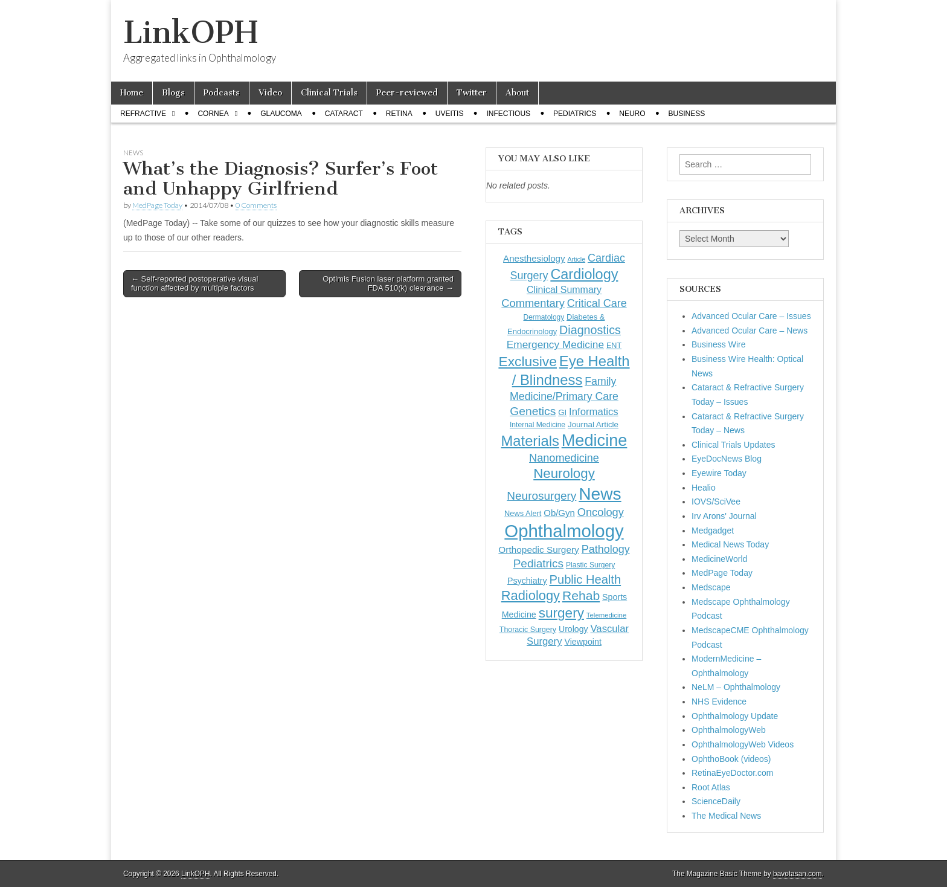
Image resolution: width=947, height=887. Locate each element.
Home (131, 93)
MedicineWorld (719, 559)
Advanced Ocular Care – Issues (751, 316)
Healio (704, 487)
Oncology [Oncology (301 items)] (600, 512)
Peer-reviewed (407, 93)
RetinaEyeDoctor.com (732, 773)
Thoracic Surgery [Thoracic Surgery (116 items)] (527, 629)
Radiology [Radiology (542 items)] (530, 595)
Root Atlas (711, 787)
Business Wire (718, 344)
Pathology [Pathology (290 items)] (606, 549)
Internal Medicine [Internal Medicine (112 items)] (537, 425)
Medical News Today (730, 544)
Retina (399, 113)
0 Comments (256, 205)
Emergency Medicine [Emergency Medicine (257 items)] (555, 344)
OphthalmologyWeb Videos (743, 744)
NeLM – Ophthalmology (736, 687)
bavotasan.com (797, 873)
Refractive (143, 113)
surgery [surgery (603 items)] (561, 613)
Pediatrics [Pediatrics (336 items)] (538, 563)
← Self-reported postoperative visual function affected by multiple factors (194, 283)
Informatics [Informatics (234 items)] (593, 412)
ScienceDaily (716, 801)
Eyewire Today (719, 473)
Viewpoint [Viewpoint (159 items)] (583, 642)
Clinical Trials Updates (733, 445)
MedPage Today (157, 205)
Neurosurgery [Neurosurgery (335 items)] (541, 495)
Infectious (508, 113)
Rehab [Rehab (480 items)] (581, 595)
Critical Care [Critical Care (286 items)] (597, 303)
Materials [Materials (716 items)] (530, 441)
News (133, 152)
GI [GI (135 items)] (562, 412)
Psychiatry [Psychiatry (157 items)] (527, 580)
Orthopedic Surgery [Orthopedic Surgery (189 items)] (538, 549)
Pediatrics (574, 113)
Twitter (472, 93)
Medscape (711, 587)
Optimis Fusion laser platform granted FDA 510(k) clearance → (388, 283)
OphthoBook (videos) (731, 759)
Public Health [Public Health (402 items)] (585, 579)
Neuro (632, 113)
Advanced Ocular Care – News (749, 330)
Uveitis (449, 113)
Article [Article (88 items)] (576, 259)
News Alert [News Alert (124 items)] (522, 513)
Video (270, 93)
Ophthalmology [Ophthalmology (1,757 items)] (563, 531)
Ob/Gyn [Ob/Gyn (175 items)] (559, 513)
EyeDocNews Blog (727, 458)
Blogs (173, 93)
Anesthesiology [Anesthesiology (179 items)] (534, 258)
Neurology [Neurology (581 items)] (564, 473)
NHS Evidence (719, 701)
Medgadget (713, 530)
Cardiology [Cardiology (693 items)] (584, 274)
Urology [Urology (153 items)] (573, 629)
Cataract (344, 113)
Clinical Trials (329, 93)
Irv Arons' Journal (724, 516)
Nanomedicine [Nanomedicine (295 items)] (564, 458)
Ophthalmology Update (735, 716)
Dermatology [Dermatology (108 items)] (544, 317)
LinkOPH (190, 32)
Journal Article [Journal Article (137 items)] (593, 424)
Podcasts (222, 93)
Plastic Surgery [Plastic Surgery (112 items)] (590, 565)
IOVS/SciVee (716, 501)
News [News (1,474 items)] (600, 493)
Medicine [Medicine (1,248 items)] (595, 440)
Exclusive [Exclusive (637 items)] (527, 361)
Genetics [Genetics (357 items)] (533, 411)
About (517, 93)
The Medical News (726, 816)
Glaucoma (281, 113)
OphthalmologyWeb (729, 730)
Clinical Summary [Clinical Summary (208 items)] (564, 290)
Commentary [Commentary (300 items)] (533, 303)
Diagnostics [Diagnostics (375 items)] (590, 330)
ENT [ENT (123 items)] (613, 345)
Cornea (212, 113)
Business (687, 113)
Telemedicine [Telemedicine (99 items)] (606, 615)
